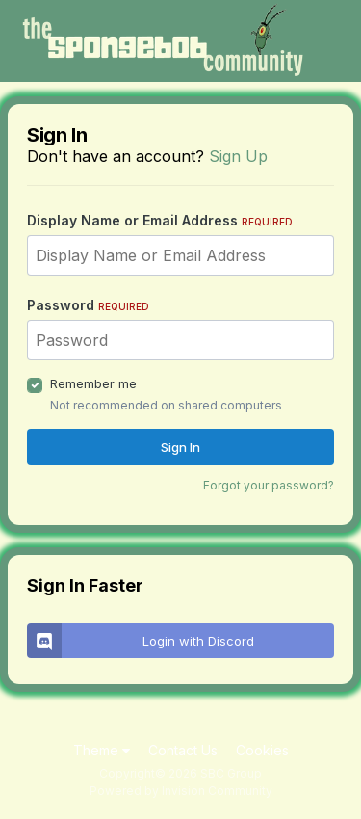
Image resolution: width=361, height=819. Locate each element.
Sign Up (238, 156)
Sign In (180, 447)
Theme (101, 750)
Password (88, 305)
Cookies (262, 750)
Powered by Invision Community (181, 790)
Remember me (93, 383)
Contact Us (183, 750)
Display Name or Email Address (160, 220)
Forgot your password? (268, 485)
